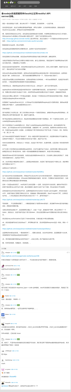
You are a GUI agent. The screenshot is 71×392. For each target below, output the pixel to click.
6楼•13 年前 (13, 305)
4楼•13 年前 (13, 284)
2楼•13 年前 (17, 265)
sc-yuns (7, 369)
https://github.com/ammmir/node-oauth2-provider (25, 41)
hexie (7, 296)
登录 (35, 6)
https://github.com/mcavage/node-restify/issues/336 (20, 256)
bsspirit (7, 323)
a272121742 (9, 265)
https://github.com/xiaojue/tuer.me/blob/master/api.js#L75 (23, 200)
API (20, 6)
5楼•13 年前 (12, 296)
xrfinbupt (8, 351)
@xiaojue (4, 386)
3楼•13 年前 (13, 275)
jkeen (7, 314)
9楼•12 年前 (13, 339)
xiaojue (17, 19)
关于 (25, 6)
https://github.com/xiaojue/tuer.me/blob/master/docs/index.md (25, 53)
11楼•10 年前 (15, 360)
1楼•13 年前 (13, 252)
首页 (6, 6)
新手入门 (13, 6)
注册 (30, 6)
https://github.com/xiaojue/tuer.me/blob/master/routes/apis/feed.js (26, 229)
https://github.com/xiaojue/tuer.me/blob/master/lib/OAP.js (23, 172)
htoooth (7, 382)
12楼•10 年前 (14, 369)
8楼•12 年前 (14, 323)
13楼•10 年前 (14, 382)
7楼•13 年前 (12, 314)
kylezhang (8, 360)
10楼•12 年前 (15, 351)
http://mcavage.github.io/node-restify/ (16, 39)
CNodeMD (12, 377)
